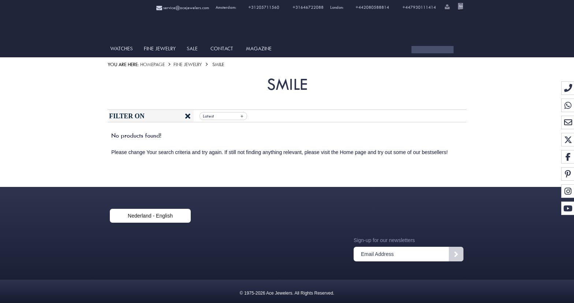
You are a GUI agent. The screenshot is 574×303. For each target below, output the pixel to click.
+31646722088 (308, 7)
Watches (121, 48)
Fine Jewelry (160, 48)
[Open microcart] (459, 6)
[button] (446, 8)
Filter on (127, 116)
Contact (221, 48)
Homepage (152, 64)
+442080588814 (371, 7)
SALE (192, 48)
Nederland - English (150, 216)
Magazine (259, 48)
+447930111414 (419, 7)
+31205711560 (263, 7)
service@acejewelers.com (182, 8)
